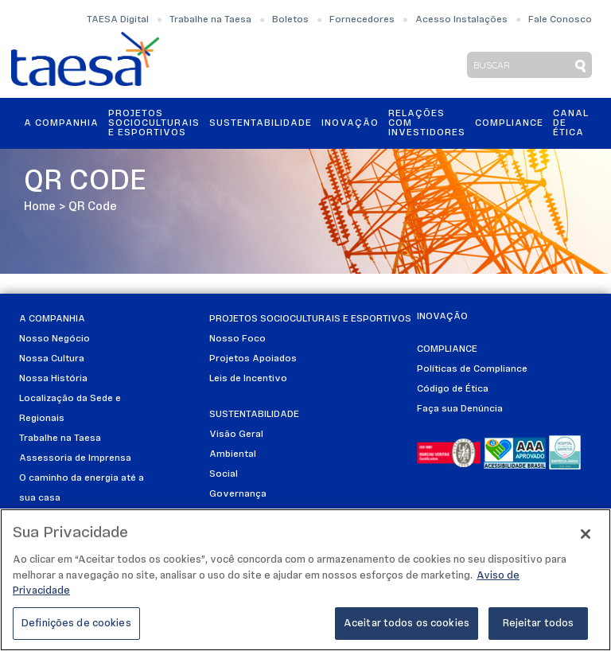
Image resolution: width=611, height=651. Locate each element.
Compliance (509, 123)
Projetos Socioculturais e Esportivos (154, 123)
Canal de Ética (571, 123)
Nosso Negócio (54, 339)
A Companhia (61, 123)
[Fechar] (585, 537)
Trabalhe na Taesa (210, 20)
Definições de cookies (76, 627)
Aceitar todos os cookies (406, 627)
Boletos (290, 20)
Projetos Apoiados (253, 359)
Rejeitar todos (538, 627)
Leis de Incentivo (248, 379)
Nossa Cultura (51, 359)
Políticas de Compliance (472, 369)
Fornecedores (362, 20)
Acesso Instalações (461, 20)
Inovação (350, 123)
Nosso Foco (237, 339)
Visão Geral (236, 434)
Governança (238, 494)
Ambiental (232, 454)
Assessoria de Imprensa (75, 458)
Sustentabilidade (260, 123)
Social (223, 474)
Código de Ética (452, 389)
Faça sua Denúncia (460, 409)
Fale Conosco (560, 20)
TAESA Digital (118, 20)
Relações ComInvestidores (426, 123)
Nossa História (53, 379)
